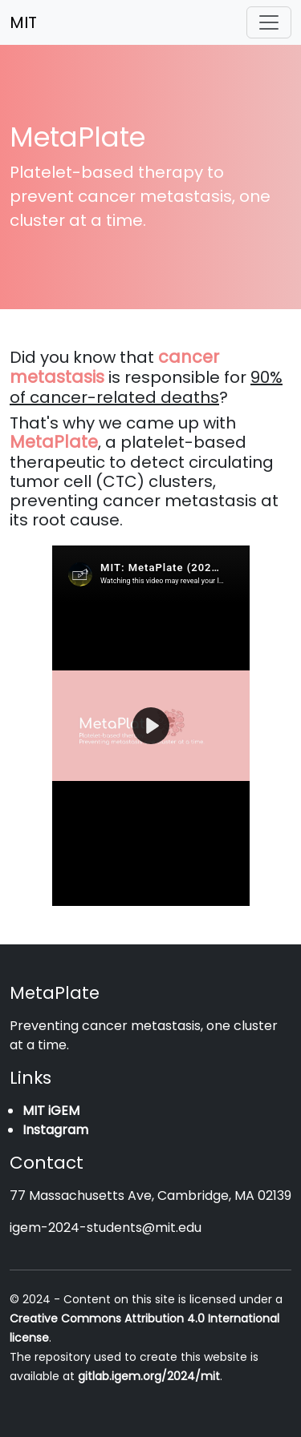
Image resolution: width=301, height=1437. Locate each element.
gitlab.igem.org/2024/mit (149, 1376)
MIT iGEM (50, 1110)
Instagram (55, 1130)
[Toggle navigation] (268, 22)
